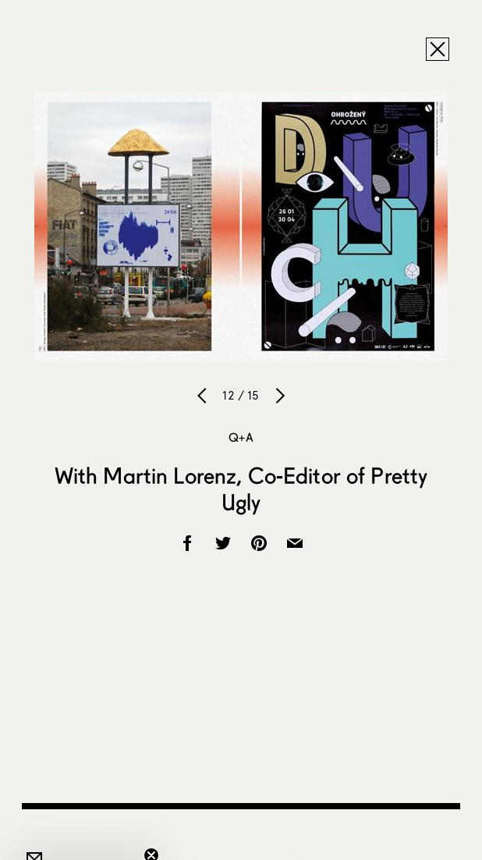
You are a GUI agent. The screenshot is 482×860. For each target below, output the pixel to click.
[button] (81, 840)
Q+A (241, 437)
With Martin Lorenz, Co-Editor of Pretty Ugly (241, 488)
